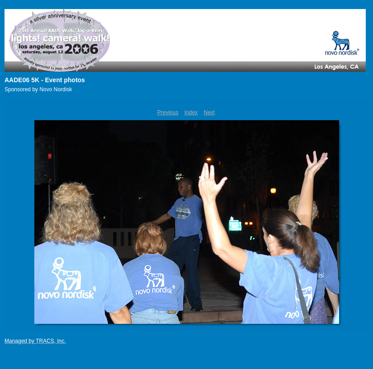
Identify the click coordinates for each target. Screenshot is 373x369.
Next (209, 112)
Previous (167, 112)
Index (190, 112)
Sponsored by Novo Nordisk (38, 89)
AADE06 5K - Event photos (45, 80)
